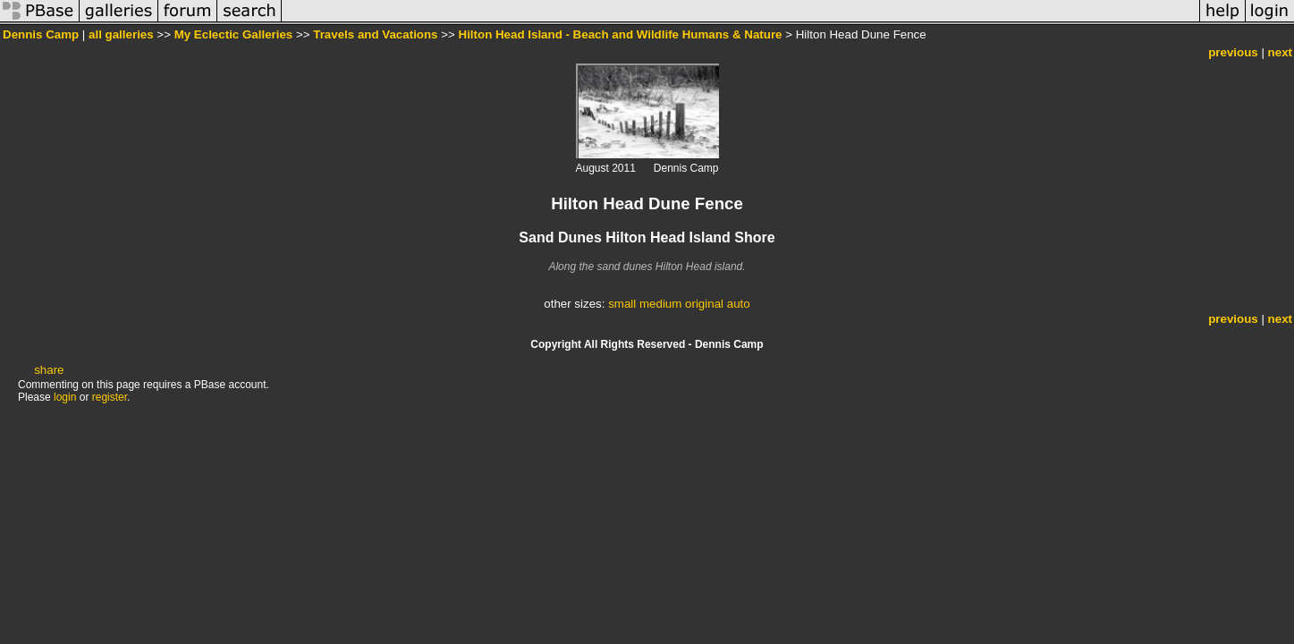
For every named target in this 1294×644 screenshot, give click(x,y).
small (622, 303)
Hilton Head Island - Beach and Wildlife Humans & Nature (620, 34)
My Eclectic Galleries (233, 34)
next (1280, 52)
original (704, 303)
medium (660, 303)
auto (738, 303)
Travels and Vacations (375, 34)
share (48, 370)
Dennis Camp (41, 34)
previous (1233, 52)
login (65, 397)
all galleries (121, 34)
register (109, 397)
